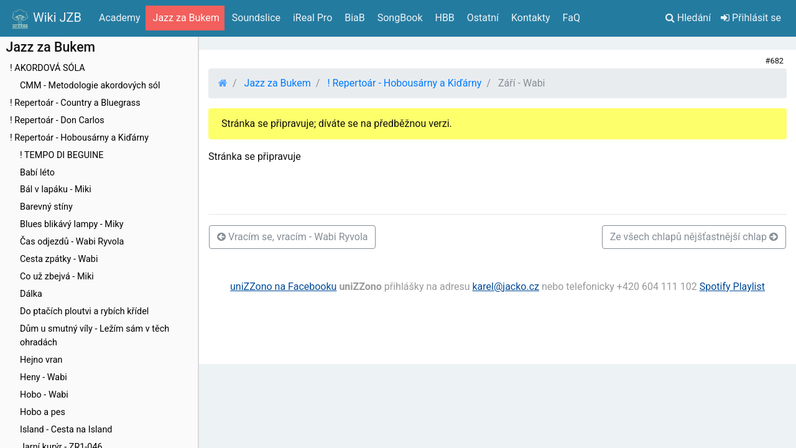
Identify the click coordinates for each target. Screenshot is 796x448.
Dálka (31, 294)
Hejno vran (41, 360)
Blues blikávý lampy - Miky (72, 224)
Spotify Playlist (732, 286)
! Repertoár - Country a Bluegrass (75, 103)
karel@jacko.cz (505, 286)
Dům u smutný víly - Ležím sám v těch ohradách (94, 336)
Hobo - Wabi (44, 395)
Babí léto (37, 172)
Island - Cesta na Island (66, 429)
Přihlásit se (751, 18)
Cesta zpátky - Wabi (59, 259)
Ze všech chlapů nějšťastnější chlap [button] (694, 237)
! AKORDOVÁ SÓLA (47, 68)
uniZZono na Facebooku (283, 286)
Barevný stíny (46, 207)
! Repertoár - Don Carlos (57, 120)
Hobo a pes (42, 412)
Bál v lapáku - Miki (55, 189)
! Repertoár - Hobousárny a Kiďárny (79, 138)
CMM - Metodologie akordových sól (90, 85)
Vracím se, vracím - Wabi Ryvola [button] (292, 237)
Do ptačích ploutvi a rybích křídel (84, 311)
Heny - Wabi (43, 377)
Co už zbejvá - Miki (57, 276)
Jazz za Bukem (277, 83)
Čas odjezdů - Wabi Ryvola (72, 241)
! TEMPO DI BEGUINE (61, 155)
